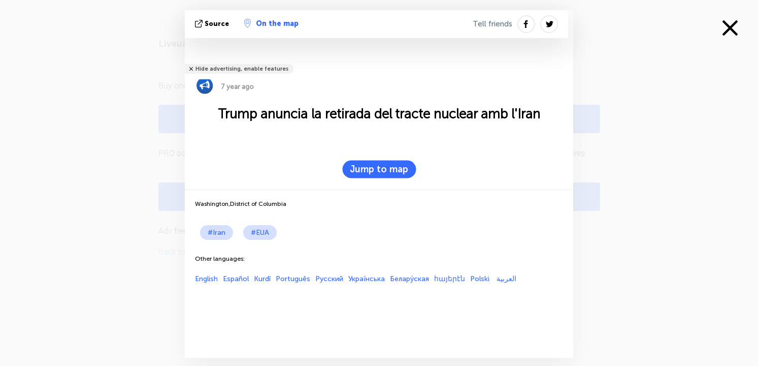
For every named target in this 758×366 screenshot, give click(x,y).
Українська (366, 278)
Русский (329, 278)
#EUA (260, 232)
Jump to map (379, 169)
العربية (505, 278)
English (206, 278)
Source (213, 23)
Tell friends (492, 23)
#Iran (216, 232)
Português (293, 278)
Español (236, 278)
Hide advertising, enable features (241, 69)
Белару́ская (409, 278)
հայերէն (449, 278)
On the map (271, 23)
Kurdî (262, 278)
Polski (479, 278)
